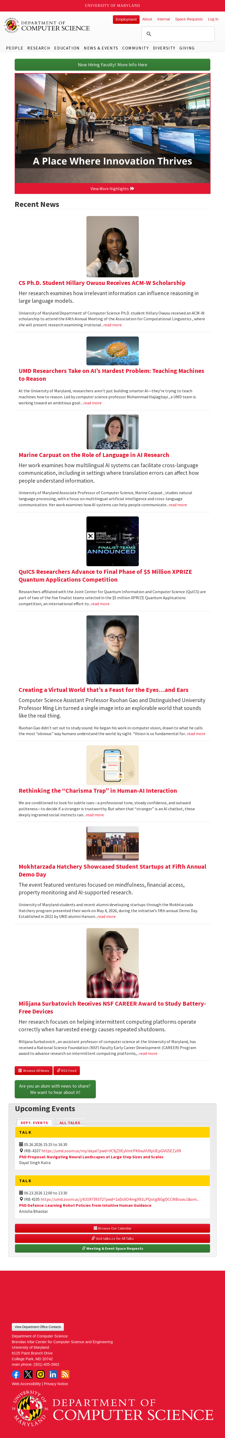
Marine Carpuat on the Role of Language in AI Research (94, 455)
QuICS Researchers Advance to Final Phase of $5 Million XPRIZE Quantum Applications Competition (105, 575)
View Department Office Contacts (38, 1327)
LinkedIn (53, 1374)
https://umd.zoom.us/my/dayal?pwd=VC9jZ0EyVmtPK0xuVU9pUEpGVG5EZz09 (111, 1150)
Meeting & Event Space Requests (112, 1248)
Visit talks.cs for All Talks (112, 1238)
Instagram (40, 1374)
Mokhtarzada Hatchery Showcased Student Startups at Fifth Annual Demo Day (112, 870)
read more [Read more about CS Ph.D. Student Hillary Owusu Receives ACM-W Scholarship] (112, 324)
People (15, 48)
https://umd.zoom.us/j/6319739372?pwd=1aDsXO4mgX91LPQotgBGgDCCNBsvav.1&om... (120, 1199)
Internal (163, 19)
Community (135, 48)
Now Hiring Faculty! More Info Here (112, 65)
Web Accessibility (26, 1384)
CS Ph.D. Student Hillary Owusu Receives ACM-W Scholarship (102, 283)
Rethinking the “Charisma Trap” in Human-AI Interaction (98, 790)
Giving (187, 48)
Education (67, 48)
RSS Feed (66, 1070)
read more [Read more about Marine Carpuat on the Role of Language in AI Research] (178, 504)
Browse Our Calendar (112, 1228)
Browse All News (33, 1070)
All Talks (70, 1122)
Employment (126, 19)
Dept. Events (37, 1122)
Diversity (164, 48)
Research (38, 48)
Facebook (16, 1374)
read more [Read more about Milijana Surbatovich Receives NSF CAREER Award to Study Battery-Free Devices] (148, 1053)
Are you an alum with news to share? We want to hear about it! (55, 1089)
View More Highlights (113, 188)
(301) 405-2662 (46, 1364)
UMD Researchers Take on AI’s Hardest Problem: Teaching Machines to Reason (111, 375)
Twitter (28, 1374)
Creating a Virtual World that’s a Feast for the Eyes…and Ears (104, 690)
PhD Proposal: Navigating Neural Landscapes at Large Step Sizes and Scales (91, 1156)
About (147, 19)
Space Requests (189, 19)
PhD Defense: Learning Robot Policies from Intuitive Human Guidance (85, 1205)
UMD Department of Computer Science (47, 25)
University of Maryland (112, 6)
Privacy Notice (56, 1384)
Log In (213, 19)
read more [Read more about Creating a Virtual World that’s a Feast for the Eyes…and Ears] (196, 733)
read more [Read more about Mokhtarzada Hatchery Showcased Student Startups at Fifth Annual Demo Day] (106, 916)
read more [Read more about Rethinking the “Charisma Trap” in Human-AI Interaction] (95, 814)
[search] (177, 34)
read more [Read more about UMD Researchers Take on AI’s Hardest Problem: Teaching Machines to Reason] (92, 402)
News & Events (101, 48)
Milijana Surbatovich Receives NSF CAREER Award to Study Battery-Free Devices (112, 1007)
